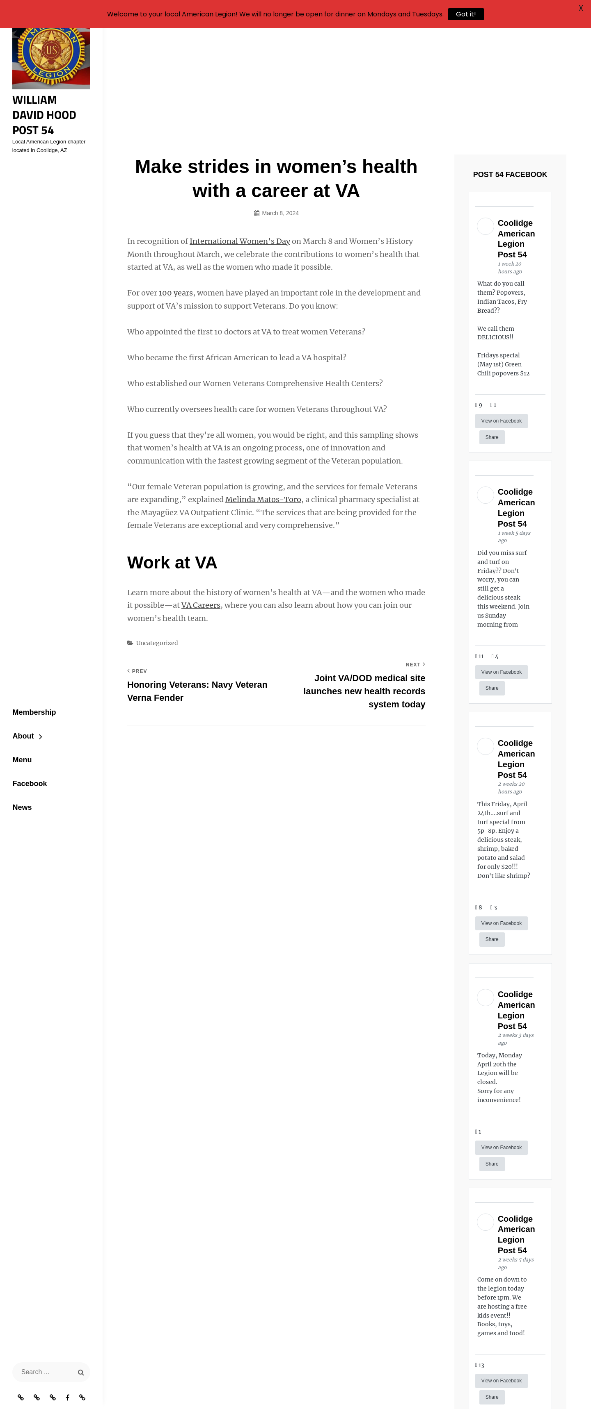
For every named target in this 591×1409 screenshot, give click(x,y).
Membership (32, 705)
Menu (20, 754)
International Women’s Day (240, 141)
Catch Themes (473, 1388)
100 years (176, 193)
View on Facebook (501, 320)
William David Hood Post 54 (49, 111)
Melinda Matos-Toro (263, 399)
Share (492, 337)
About (21, 730)
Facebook (27, 779)
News (20, 803)
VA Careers (200, 505)
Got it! (466, 14)
